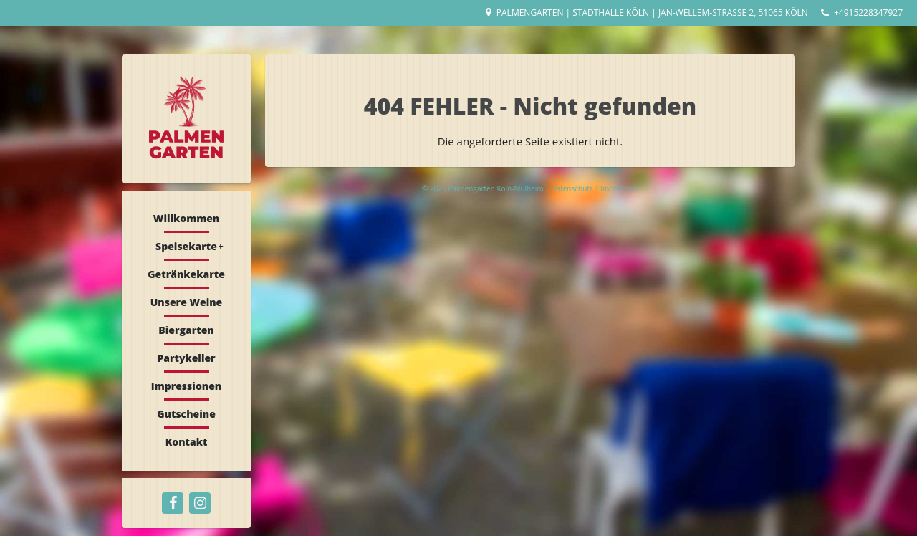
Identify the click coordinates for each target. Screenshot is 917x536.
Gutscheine (186, 414)
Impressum (619, 188)
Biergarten (185, 330)
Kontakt (186, 442)
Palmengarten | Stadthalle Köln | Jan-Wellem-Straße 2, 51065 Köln (652, 12)
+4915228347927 (868, 12)
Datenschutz (573, 188)
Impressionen (186, 386)
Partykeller (186, 358)
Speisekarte (186, 246)
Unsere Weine (186, 302)
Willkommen (186, 218)
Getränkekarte (186, 274)
